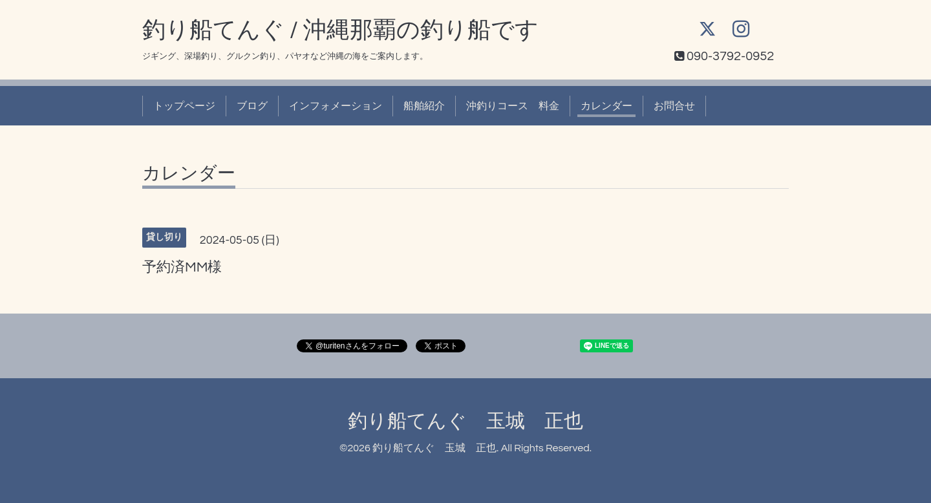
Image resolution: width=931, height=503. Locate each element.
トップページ (184, 106)
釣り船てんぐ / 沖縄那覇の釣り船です (340, 30)
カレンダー (606, 106)
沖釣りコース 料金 (512, 106)
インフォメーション (335, 106)
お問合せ (674, 106)
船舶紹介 (424, 106)
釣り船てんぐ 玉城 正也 (465, 421)
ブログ (252, 106)
